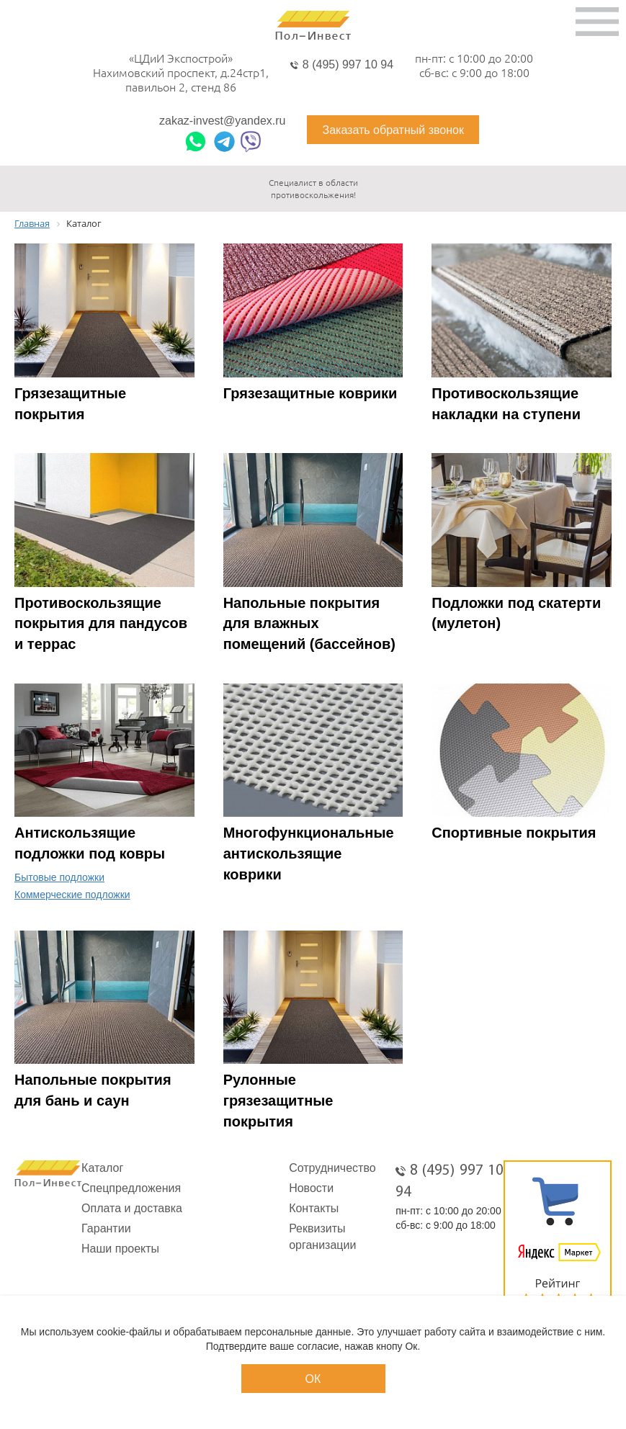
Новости (311, 1188)
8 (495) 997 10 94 (348, 64)
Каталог (102, 1168)
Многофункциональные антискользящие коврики (308, 853)
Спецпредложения (131, 1188)
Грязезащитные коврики (310, 393)
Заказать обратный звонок (392, 130)
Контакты (314, 1208)
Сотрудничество (332, 1168)
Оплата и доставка (131, 1208)
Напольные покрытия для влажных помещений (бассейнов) (309, 623)
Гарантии (106, 1228)
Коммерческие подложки (72, 894)
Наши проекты (120, 1248)
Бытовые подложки (59, 877)
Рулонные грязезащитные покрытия (278, 1100)
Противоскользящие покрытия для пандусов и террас (100, 623)
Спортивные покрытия (514, 833)
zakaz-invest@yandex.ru (222, 121)
